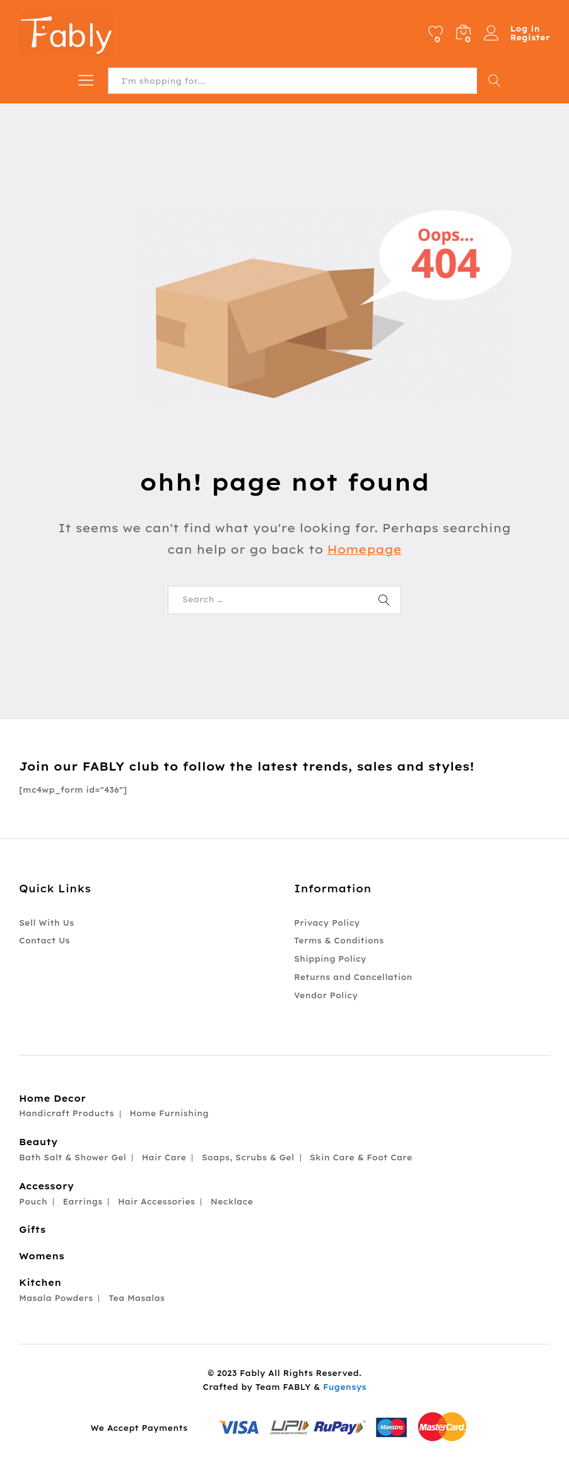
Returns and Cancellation (353, 977)
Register (530, 37)
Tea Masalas (137, 1298)
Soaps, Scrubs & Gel (248, 1157)
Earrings (82, 1201)
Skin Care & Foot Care (361, 1157)
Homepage (364, 549)
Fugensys (345, 1387)
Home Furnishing (169, 1113)
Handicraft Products (66, 1113)
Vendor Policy (326, 995)
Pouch (33, 1201)
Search (494, 80)
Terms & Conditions (339, 940)
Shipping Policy (330, 959)
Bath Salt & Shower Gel (72, 1157)
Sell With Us (46, 923)
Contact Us (44, 940)
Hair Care (164, 1157)
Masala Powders (56, 1298)
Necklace (232, 1201)
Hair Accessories (156, 1201)
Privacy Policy (327, 923)
